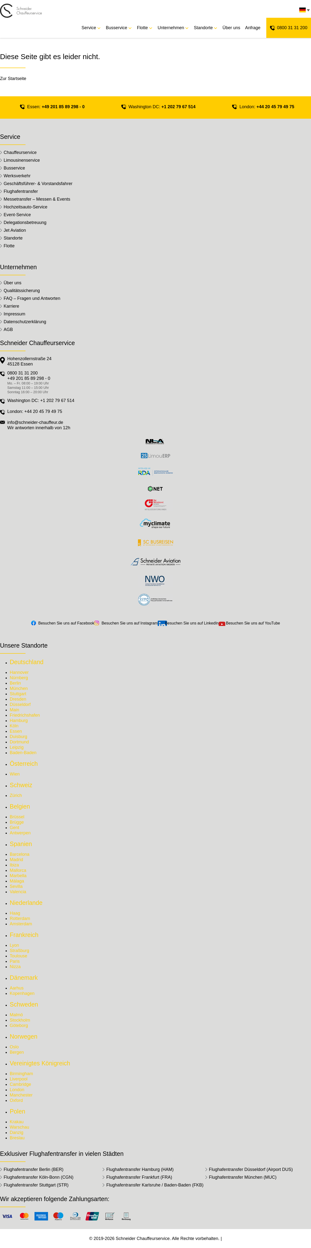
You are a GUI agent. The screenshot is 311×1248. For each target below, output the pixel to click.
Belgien (20, 806)
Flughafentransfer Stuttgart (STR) (36, 1185)
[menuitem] (304, 11)
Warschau (19, 1127)
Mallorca (18, 870)
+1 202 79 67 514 (178, 106)
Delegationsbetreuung (25, 222)
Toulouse (18, 956)
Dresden (18, 699)
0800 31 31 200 (292, 27)
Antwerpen (20, 832)
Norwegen (23, 1036)
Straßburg (19, 950)
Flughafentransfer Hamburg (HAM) (139, 1169)
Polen (17, 1111)
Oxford (16, 1100)
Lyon (14, 945)
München (19, 688)
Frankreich (24, 934)
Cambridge (20, 1084)
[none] (304, 11)
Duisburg (18, 736)
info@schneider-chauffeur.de (35, 422)
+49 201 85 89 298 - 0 (63, 106)
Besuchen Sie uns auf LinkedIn (192, 623)
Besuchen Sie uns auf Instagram (130, 623)
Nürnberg (19, 677)
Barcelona (19, 854)
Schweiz (21, 785)
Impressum (14, 314)
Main (14, 709)
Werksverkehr (17, 175)
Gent (14, 827)
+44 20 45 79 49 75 (275, 106)
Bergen (17, 1052)
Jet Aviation (15, 230)
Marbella (18, 875)
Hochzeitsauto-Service (25, 207)
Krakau (17, 1121)
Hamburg (19, 720)
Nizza (15, 966)
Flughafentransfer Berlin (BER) (33, 1169)
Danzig (16, 1132)
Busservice (116, 27)
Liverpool (18, 1079)
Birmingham (21, 1073)
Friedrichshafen (25, 715)
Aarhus (17, 988)
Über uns (231, 27)
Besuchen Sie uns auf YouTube (253, 623)
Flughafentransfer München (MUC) (242, 1177)
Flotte (142, 27)
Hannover (19, 672)
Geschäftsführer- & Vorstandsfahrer (38, 183)
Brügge (17, 822)
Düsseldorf (20, 704)
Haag (15, 913)
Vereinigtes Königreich (40, 1063)
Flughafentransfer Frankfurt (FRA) (139, 1177)
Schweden (24, 1004)
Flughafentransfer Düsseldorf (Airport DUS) (251, 1169)
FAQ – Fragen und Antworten (32, 298)
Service (89, 27)
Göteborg (19, 1025)
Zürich (16, 795)
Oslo (14, 1046)
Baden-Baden (23, 752)
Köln (14, 725)
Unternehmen (171, 27)
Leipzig (17, 747)
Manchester (21, 1095)
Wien (15, 774)
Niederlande (26, 902)
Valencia (18, 891)
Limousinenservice (22, 160)
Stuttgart (18, 693)
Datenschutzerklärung (25, 321)
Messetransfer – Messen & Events (37, 199)
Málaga (17, 881)
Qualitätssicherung (22, 290)
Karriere (11, 306)
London (17, 1089)
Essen (16, 731)
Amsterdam (21, 923)
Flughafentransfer (21, 191)
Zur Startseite (13, 78)
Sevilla (16, 886)
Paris (15, 961)
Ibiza (14, 865)
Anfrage (252, 27)
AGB (8, 329)
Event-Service (17, 214)
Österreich (24, 763)
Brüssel (17, 816)
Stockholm (20, 1020)
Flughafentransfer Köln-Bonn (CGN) (38, 1177)
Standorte (203, 27)
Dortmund (19, 742)
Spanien (21, 843)
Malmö (16, 1014)
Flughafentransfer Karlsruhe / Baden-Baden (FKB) (154, 1185)
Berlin (15, 683)
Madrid (16, 859)
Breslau (17, 1137)
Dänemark (24, 977)
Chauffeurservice (20, 152)
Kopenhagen (22, 993)
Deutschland (26, 662)
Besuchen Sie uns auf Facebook (66, 623)
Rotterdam (20, 918)
